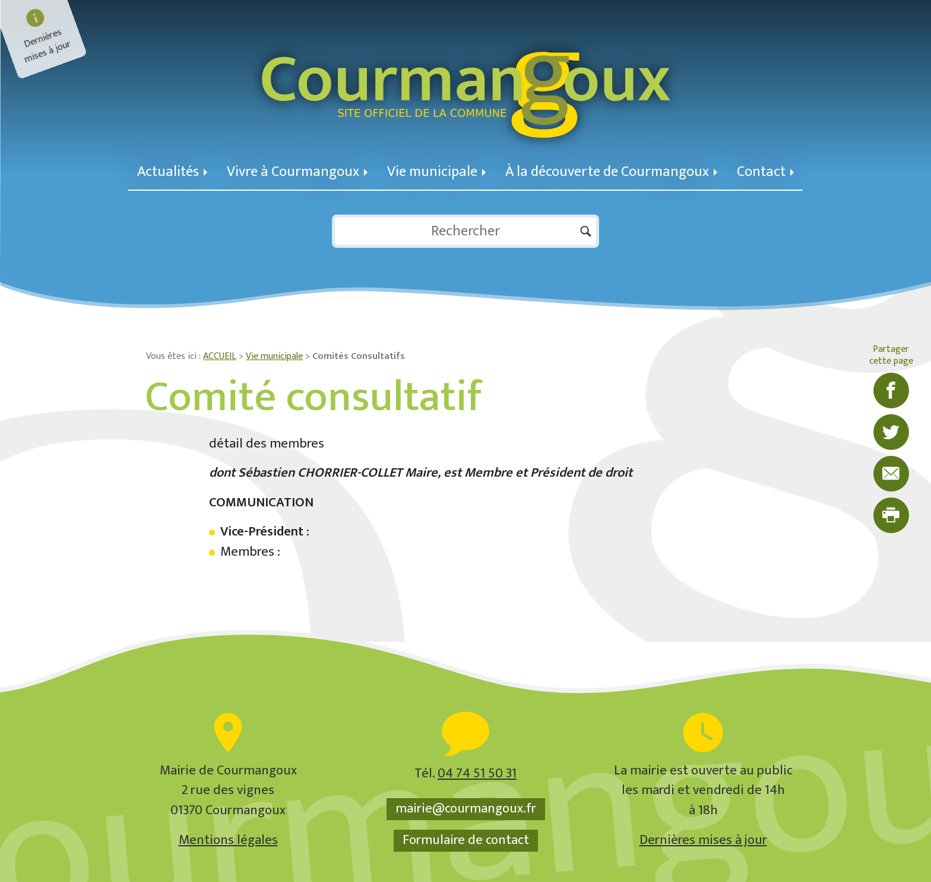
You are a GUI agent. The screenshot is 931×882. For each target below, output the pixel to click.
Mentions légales (228, 840)
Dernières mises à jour (703, 840)
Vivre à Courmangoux (297, 171)
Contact (765, 171)
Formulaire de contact (466, 840)
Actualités (172, 171)
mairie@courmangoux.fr (465, 809)
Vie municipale (436, 171)
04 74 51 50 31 (477, 774)
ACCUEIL (219, 356)
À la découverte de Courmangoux (611, 171)
